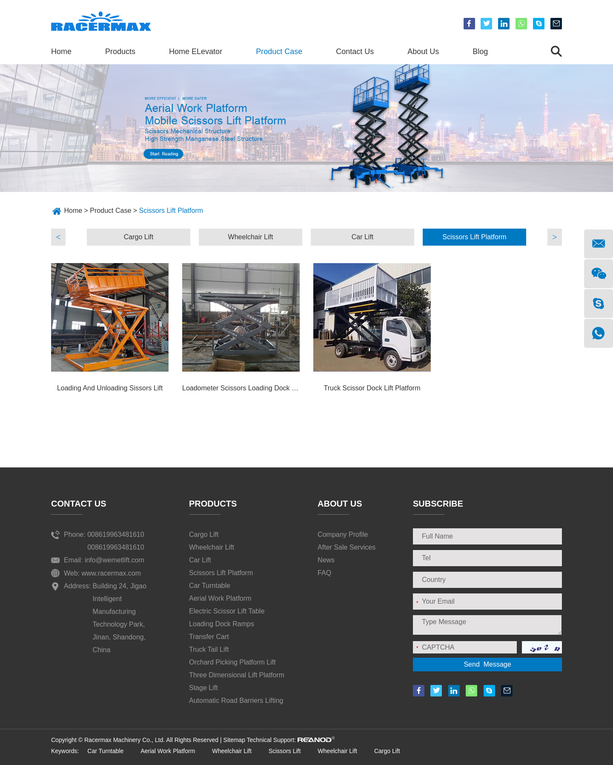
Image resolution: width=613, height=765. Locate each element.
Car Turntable (209, 585)
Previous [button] (58, 237)
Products (120, 51)
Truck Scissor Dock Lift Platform (372, 388)
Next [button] (554, 237)
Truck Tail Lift (209, 649)
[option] (139, 237)
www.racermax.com (111, 573)
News (326, 560)
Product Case (279, 51)
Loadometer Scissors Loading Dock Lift (241, 388)
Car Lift (363, 237)
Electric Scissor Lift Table (227, 611)
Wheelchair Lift (250, 237)
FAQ (324, 572)
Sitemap (234, 739)
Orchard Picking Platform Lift (232, 662)
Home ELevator (195, 51)
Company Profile (343, 534)
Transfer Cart (209, 636)
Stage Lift (203, 687)
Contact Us (355, 51)
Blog (480, 51)
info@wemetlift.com (114, 560)
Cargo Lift (138, 237)
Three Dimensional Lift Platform (236, 675)
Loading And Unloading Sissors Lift (110, 388)
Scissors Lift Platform (171, 210)
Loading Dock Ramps (221, 623)
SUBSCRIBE (438, 503)
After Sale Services (346, 547)
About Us (423, 51)
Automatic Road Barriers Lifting (236, 700)
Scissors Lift (285, 751)
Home (61, 51)
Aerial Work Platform (220, 598)
